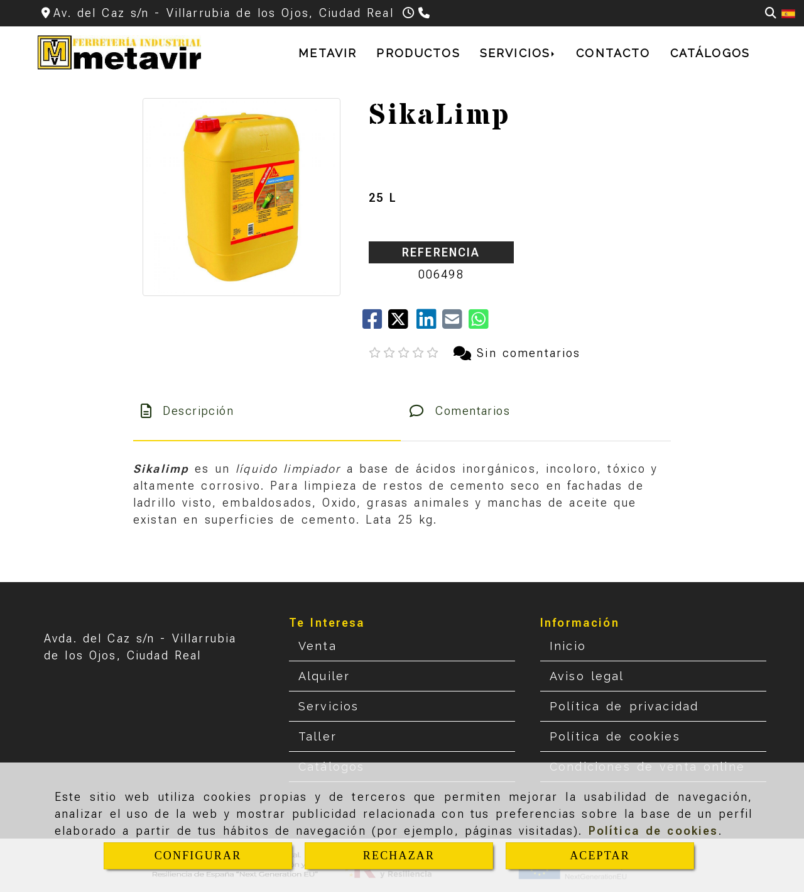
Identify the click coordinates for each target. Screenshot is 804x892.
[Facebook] (375, 323)
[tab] (267, 410)
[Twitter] (402, 323)
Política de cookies (654, 830)
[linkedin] (429, 323)
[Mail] (455, 323)
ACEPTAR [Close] (600, 855)
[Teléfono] (425, 12)
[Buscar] (771, 13)
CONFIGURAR (198, 855)
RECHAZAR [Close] (399, 855)
